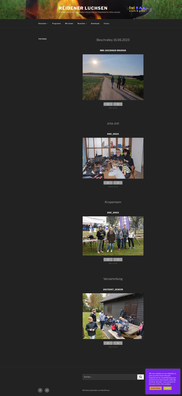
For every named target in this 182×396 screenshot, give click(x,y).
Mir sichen (69, 23)
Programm (56, 23)
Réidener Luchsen (83, 8)
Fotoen (106, 23)
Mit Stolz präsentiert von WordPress (96, 390)
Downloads (95, 23)
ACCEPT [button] (167, 388)
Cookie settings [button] (155, 388)
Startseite (43, 23)
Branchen (82, 23)
